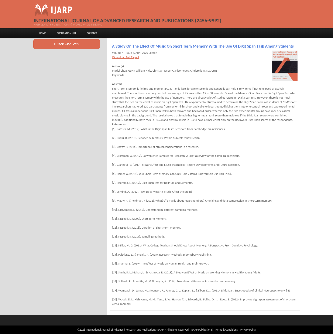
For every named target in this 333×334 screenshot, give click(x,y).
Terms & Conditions (226, 329)
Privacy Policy (248, 329)
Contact (92, 33)
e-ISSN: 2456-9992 (66, 44)
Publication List (66, 33)
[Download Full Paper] (125, 57)
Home (42, 33)
